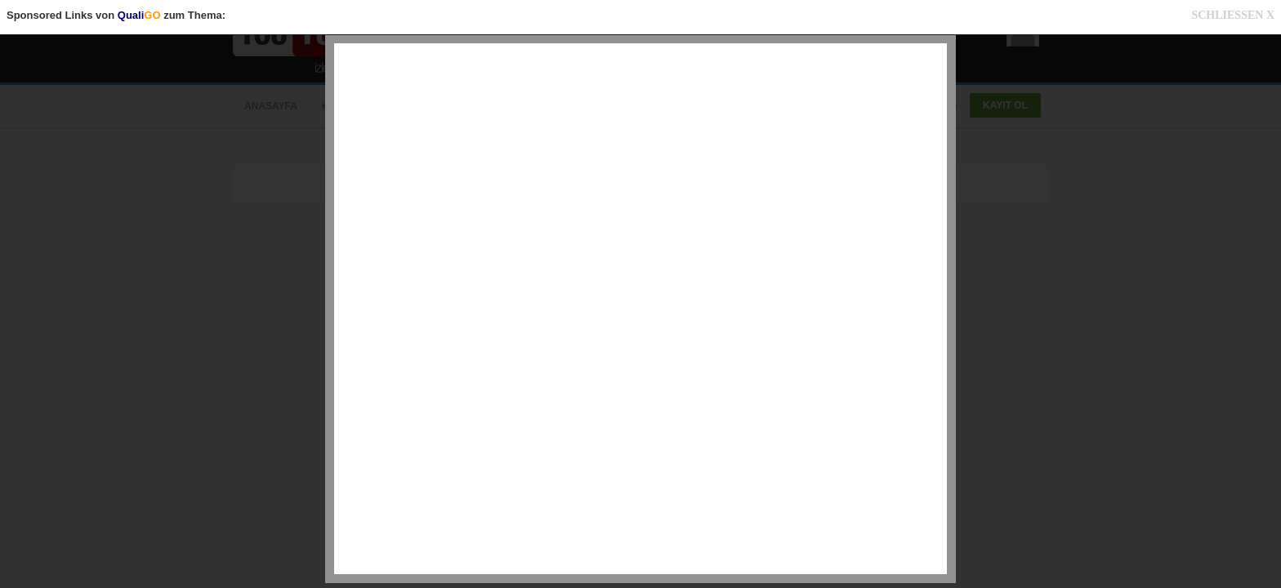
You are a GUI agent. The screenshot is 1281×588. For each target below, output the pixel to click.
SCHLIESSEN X (1232, 15)
